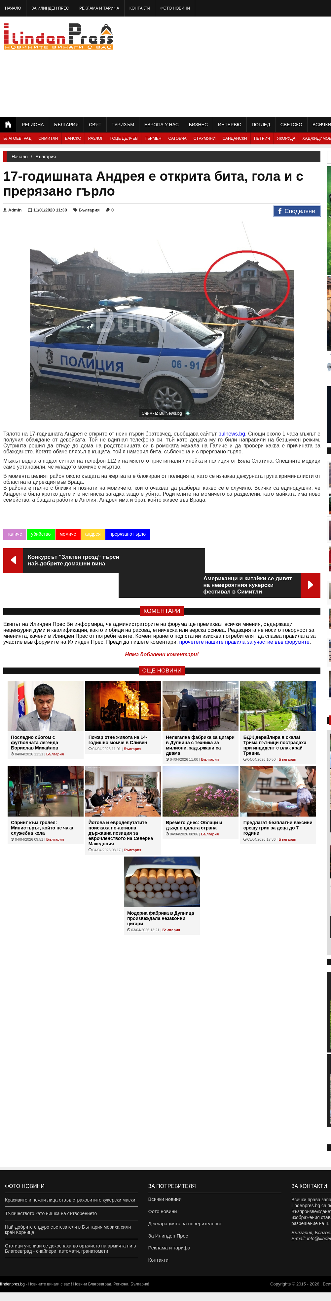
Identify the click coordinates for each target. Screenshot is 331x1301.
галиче (15, 534)
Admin (12, 210)
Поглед (261, 124)
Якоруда (286, 138)
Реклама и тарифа (99, 8)
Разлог (95, 138)
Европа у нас (161, 124)
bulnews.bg (231, 434)
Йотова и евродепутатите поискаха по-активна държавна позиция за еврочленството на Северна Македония (121, 808)
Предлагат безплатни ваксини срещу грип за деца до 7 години (278, 803)
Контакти (139, 8)
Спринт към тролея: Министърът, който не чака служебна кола (42, 803)
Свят (95, 124)
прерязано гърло (127, 534)
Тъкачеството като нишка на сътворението (51, 1213)
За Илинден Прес (50, 8)
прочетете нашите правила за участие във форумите (244, 617)
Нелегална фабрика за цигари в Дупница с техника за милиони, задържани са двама (200, 720)
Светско (291, 124)
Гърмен (153, 138)
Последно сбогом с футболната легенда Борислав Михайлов (34, 718)
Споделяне (296, 211)
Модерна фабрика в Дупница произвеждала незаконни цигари (160, 893)
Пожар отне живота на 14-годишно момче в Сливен (118, 715)
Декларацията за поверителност (183, 1227)
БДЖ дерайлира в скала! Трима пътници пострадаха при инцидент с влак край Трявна (275, 720)
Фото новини (175, 8)
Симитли (48, 138)
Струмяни (205, 138)
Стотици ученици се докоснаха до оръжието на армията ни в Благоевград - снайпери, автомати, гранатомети (70, 1248)
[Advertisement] (261, 66)
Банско (73, 138)
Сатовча (177, 138)
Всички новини (164, 1200)
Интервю (229, 124)
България (66, 124)
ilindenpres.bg (12, 1292)
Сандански (235, 138)
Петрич (262, 138)
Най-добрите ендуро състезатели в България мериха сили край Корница (68, 1229)
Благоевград (17, 138)
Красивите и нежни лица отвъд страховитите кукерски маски (70, 1200)
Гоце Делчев (124, 138)
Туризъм (123, 124)
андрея (92, 534)
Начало (13, 8)
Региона (33, 124)
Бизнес (198, 124)
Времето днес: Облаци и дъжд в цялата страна (194, 800)
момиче (67, 534)
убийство (41, 534)
